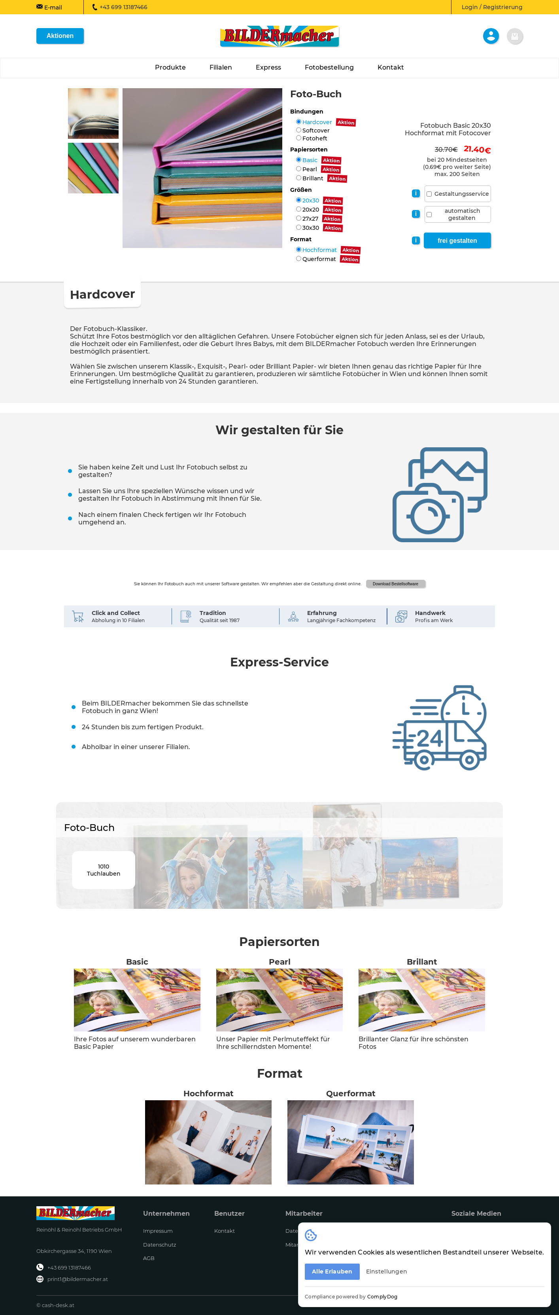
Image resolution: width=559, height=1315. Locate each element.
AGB (149, 1258)
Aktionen (60, 35)
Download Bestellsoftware (395, 584)
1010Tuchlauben (104, 870)
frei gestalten (457, 240)
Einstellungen (387, 1271)
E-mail (49, 7)
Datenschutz (159, 1244)
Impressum (158, 1231)
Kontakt (224, 1231)
